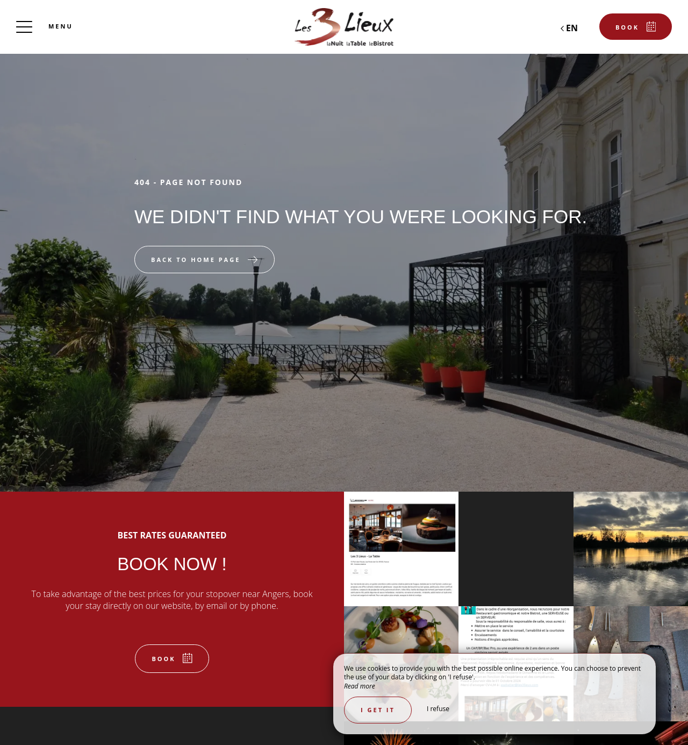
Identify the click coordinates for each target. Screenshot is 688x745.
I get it (378, 710)
